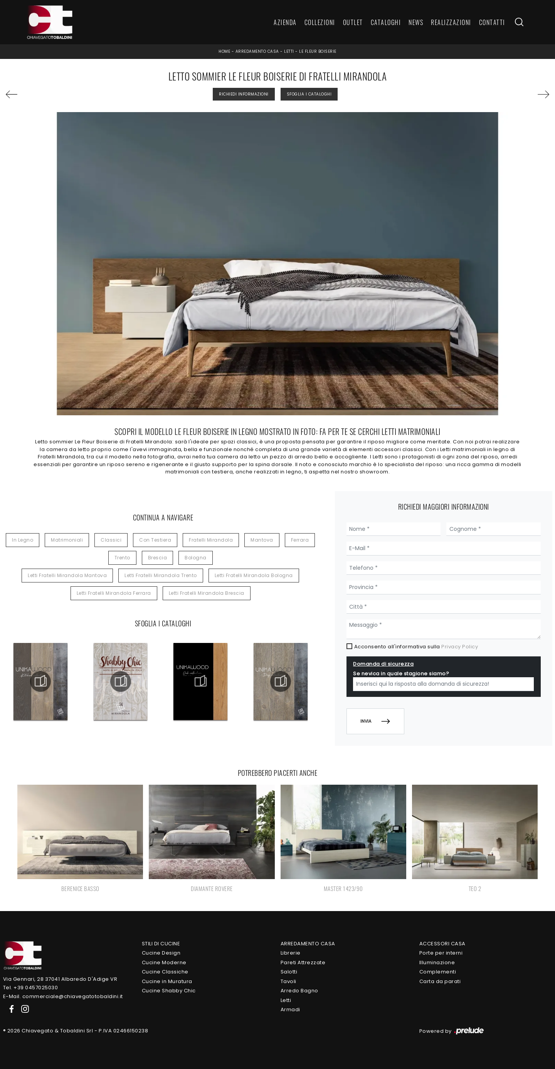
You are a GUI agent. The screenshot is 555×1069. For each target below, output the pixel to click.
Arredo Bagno (299, 990)
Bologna (196, 557)
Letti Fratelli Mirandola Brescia (206, 593)
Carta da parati (440, 981)
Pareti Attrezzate (303, 962)
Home (224, 51)
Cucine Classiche (165, 971)
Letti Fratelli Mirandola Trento (160, 575)
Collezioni (319, 22)
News (416, 22)
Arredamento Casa (257, 51)
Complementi (437, 971)
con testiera (155, 540)
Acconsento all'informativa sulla (416, 646)
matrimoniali (67, 540)
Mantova (262, 540)
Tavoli (288, 981)
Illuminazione (437, 962)
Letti (289, 51)
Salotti (289, 971)
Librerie (291, 953)
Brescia (157, 557)
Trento (122, 557)
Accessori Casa (442, 943)
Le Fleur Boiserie (317, 51)
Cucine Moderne (164, 962)
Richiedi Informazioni (244, 94)
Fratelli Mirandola (211, 540)
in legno (22, 540)
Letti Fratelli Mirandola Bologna (254, 575)
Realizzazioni (451, 22)
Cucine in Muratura (167, 981)
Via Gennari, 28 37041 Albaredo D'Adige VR (60, 979)
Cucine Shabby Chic (169, 990)
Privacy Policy (459, 646)
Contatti (492, 22)
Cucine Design (161, 953)
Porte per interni (441, 953)
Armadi (290, 1009)
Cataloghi (386, 22)
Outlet (353, 22)
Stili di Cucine (161, 943)
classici (111, 540)
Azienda (285, 22)
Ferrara (300, 540)
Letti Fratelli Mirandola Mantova (67, 575)
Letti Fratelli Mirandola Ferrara (114, 593)
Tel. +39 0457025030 (30, 987)
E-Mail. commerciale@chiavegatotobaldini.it (63, 996)
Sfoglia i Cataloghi (309, 94)
